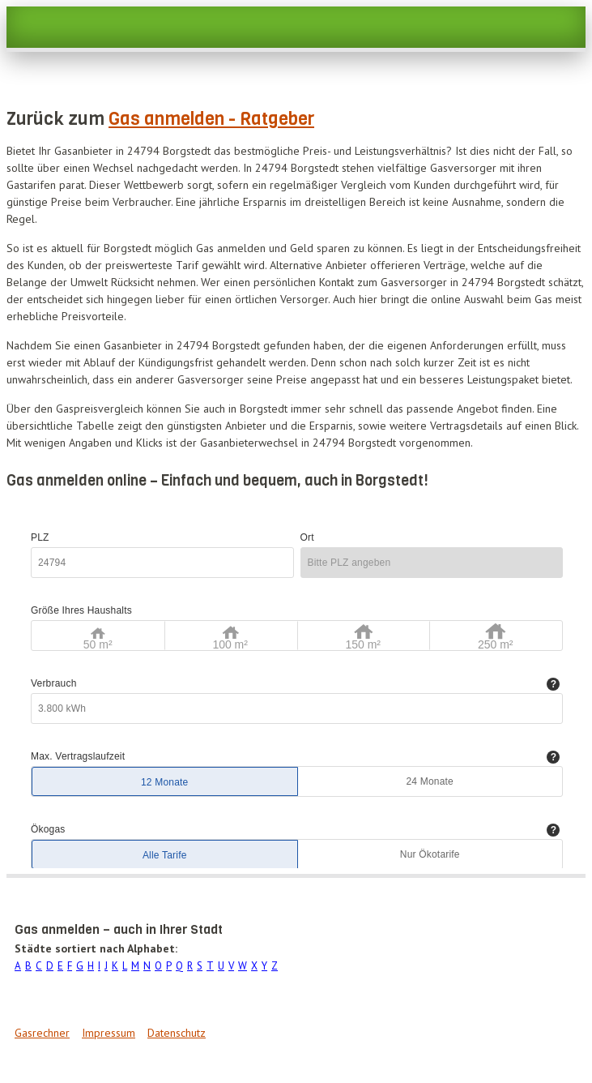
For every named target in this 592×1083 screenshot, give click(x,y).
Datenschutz (176, 1032)
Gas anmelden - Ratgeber (211, 119)
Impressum (108, 1032)
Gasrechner (42, 1032)
